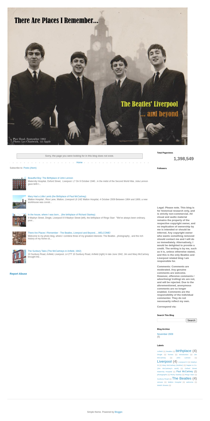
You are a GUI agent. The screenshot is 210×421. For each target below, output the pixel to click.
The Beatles (181, 378)
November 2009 (165, 334)
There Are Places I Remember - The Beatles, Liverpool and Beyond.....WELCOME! (69, 233)
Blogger (118, 412)
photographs (162, 375)
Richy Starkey (176, 375)
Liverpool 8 (183, 362)
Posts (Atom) (29, 168)
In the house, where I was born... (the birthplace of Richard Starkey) (61, 214)
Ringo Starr (189, 375)
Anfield (160, 351)
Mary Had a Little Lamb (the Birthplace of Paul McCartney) (57, 196)
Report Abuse (18, 273)
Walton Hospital (174, 382)
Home (79, 162)
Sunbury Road (163, 379)
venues (160, 382)
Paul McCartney (184, 371)
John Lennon (183, 358)
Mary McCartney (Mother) (172, 365)
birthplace (183, 351)
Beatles (169, 351)
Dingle (159, 354)
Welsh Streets (162, 385)
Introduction (183, 354)
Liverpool (164, 361)
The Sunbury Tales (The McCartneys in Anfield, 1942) (54, 251)
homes (170, 354)
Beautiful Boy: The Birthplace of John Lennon (50, 178)
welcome (189, 382)
